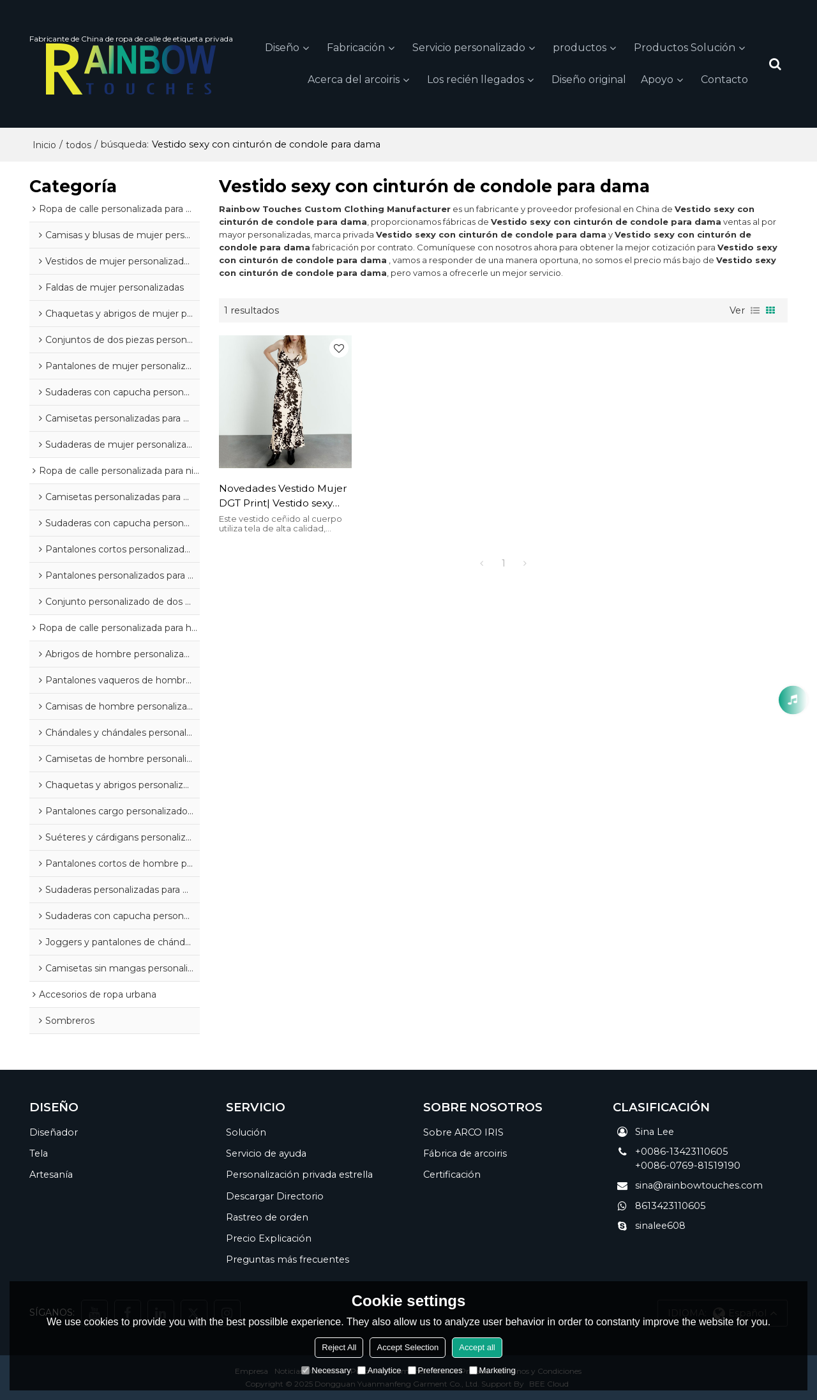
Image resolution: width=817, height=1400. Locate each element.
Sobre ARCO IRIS (463, 1132)
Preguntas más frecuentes (287, 1259)
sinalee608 (660, 1225)
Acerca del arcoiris (354, 79)
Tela (38, 1153)
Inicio (44, 145)
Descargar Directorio (275, 1196)
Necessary (325, 1370)
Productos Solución (684, 48)
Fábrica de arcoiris (465, 1153)
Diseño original (588, 79)
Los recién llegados (475, 79)
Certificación (452, 1174)
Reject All (339, 1347)
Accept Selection (407, 1347)
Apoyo (657, 79)
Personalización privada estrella (299, 1174)
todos (78, 145)
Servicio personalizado (468, 48)
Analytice (379, 1370)
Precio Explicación (268, 1238)
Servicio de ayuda (266, 1153)
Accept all (477, 1347)
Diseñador (53, 1132)
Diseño (282, 48)
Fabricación (356, 48)
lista (755, 310)
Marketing (492, 1370)
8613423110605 (670, 1206)
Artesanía (51, 1174)
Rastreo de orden (267, 1217)
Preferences (435, 1370)
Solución (246, 1132)
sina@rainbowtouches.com (699, 1185)
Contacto (724, 79)
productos (579, 48)
